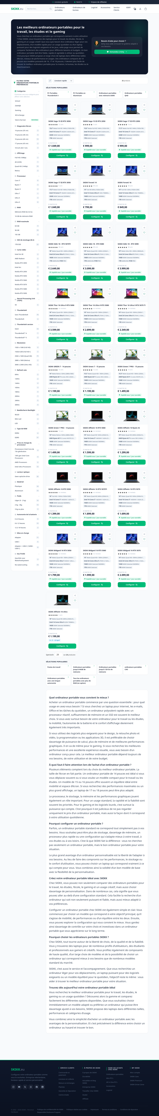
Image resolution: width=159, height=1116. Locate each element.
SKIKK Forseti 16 (124, 182)
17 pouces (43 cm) (27, 143)
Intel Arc (27, 267)
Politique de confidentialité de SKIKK (50, 1109)
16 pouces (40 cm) (27, 139)
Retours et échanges (67, 1083)
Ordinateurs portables (60, 8)
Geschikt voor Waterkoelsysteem (27, 559)
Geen (27, 329)
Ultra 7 (27, 193)
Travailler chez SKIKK (90, 1091)
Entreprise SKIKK (89, 1087)
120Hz (27, 379)
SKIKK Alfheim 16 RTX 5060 (94, 428)
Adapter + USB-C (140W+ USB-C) (27, 547)
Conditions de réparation (129, 1109)
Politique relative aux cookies (76, 1109)
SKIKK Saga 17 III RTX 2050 (129, 121)
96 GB (27, 230)
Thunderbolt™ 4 (27, 333)
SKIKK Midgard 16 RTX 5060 (94, 550)
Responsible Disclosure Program (48, 1112)
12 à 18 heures (27, 527)
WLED (27, 414)
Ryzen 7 (27, 185)
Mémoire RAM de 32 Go (24, 212)
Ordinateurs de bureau (79, 8)
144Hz (27, 383)
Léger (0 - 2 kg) (27, 500)
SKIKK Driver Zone (137, 1084)
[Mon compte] (140, 8)
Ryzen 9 (27, 189)
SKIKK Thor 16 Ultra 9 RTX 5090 (61, 305)
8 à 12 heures (27, 523)
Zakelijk (18, 106)
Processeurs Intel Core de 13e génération (27, 450)
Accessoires (105, 7)
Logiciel (94, 7)
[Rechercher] (51, 9)
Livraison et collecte (66, 1079)
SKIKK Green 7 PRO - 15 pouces (131, 366)
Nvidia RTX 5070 (27, 284)
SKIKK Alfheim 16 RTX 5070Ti (95, 489)
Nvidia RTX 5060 (27, 280)
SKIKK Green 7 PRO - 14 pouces (61, 428)
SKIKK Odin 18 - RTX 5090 (128, 244)
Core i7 (27, 180)
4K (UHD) (27, 162)
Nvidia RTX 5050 (27, 276)
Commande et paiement (64, 1073)
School (17, 101)
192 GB (27, 234)
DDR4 (27, 433)
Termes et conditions (109, 1109)
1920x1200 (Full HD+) (27, 351)
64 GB (27, 226)
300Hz (27, 405)
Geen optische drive (27, 476)
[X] (25, 1087)
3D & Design (19, 115)
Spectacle (50, 655)
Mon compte (135, 1072)
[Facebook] (36, 1087)
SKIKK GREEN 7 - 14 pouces (59, 366)
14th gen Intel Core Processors (27, 456)
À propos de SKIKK (90, 1072)
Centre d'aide (64, 1095)
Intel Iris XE (27, 254)
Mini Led (27, 419)
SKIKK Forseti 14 (90, 182)
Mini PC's (109, 1078)
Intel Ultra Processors (27, 466)
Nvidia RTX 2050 (27, 271)
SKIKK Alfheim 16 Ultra (57, 612)
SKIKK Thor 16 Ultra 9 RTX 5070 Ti (131, 305)
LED (27, 423)
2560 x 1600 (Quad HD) (27, 356)
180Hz (27, 392)
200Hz (27, 396)
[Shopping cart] (145, 8)
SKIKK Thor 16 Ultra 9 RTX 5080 (96, 305)
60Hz (27, 374)
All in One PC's (111, 1082)
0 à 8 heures (27, 519)
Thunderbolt (27, 319)
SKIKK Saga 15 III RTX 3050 (59, 121)
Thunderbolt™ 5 (27, 337)
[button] (27, 91)
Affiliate (85, 1099)
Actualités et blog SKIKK (89, 1081)
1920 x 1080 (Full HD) (27, 347)
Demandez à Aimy (117, 52)
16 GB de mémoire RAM (24, 216)
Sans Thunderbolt (27, 315)
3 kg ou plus (27, 509)
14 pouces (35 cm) (27, 130)
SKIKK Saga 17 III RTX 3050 (59, 182)
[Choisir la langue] (134, 8)
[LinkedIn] (42, 1087)
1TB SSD (27, 244)
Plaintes (62, 1087)
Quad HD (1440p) (27, 166)
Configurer (62, 155)
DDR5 (27, 437)
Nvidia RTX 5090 (27, 293)
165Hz (27, 387)
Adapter (27, 537)
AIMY (128, 7)
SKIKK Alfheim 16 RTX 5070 (129, 489)
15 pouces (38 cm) (27, 135)
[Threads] (30, 1087)
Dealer (85, 1095)
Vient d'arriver (27, 120)
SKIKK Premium (136, 1080)
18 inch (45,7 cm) (27, 148)
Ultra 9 (27, 202)
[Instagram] (13, 1087)
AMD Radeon (27, 258)
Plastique (27, 486)
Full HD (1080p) (27, 157)
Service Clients (116, 8)
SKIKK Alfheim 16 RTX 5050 (59, 489)
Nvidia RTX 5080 (27, 289)
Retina (27, 171)
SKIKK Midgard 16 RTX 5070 (129, 550)
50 (27, 305)
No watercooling (27, 565)
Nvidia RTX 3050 (27, 263)
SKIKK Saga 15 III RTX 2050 (94, 121)
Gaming (18, 110)
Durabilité (86, 1076)
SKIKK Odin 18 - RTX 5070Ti (59, 244)
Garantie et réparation (67, 1091)
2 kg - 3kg (27, 505)
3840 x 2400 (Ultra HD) (27, 365)
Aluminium (27, 490)
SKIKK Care (134, 1076)
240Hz (27, 400)
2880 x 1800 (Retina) (27, 360)
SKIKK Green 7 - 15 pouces (94, 366)
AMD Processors (27, 462)
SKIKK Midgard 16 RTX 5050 (59, 550)
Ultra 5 (27, 198)
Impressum (94, 1109)
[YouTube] (19, 1087)
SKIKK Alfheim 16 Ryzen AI (129, 428)
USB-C (27, 542)
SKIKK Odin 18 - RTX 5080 (93, 244)
